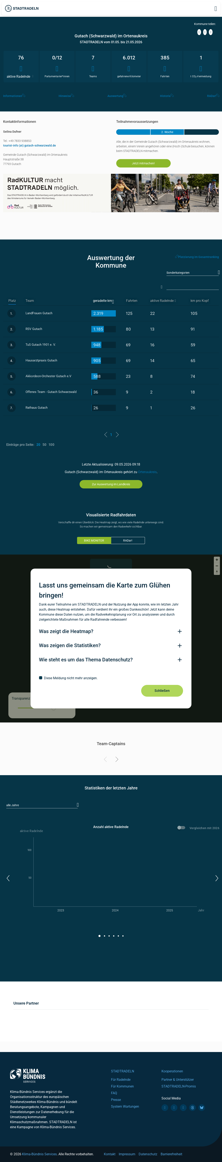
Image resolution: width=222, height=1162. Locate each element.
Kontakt (109, 1154)
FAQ (114, 1093)
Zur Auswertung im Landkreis (111, 484)
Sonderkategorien (178, 272)
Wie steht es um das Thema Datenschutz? (86, 660)
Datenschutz (148, 1154)
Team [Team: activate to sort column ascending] (30, 301)
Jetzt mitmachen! (143, 163)
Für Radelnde (120, 1080)
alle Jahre (12, 805)
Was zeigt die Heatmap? (66, 631)
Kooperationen (172, 1071)
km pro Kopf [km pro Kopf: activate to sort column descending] (200, 301)
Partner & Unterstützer (177, 1080)
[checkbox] (111, 678)
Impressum (127, 1154)
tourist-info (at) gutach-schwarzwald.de (29, 145)
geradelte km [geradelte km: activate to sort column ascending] (102, 301)
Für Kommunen (122, 1086)
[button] (8, 878)
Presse (116, 1100)
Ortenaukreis (147, 472)
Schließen (162, 691)
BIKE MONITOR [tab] (94, 540)
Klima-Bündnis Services (39, 1154)
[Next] (116, 760)
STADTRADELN (122, 1071)
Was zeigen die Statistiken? (70, 645)
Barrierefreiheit (171, 1154)
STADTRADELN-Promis (178, 1086)
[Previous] (106, 760)
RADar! (127, 540)
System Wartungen (125, 1106)
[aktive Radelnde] (166, 300)
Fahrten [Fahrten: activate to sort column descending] (131, 301)
